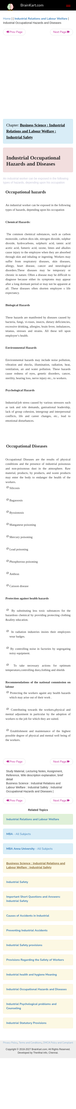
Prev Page (14, 32)
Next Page (61, 32)
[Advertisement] (38, 77)
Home (7, 19)
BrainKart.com (32, 5)
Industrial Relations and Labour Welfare (41, 19)
